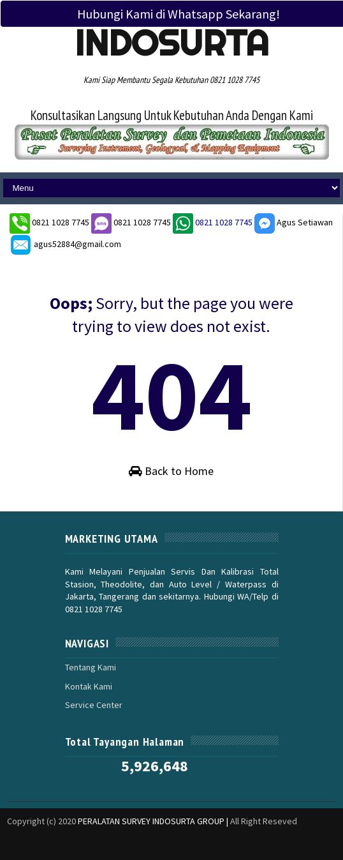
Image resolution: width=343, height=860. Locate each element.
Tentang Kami (90, 667)
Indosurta (172, 42)
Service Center (93, 705)
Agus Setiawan (293, 222)
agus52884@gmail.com (65, 244)
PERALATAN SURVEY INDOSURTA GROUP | (154, 821)
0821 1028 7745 (61, 222)
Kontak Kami (88, 686)
